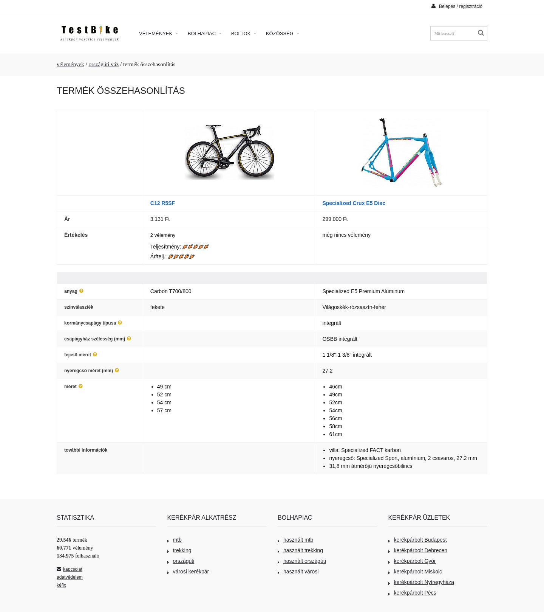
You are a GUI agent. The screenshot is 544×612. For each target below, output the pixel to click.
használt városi (298, 572)
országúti (181, 561)
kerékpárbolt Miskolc (415, 572)
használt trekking (300, 550)
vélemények (70, 64)
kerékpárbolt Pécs (412, 593)
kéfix (61, 585)
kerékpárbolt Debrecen (418, 550)
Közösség (282, 33)
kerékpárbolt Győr (412, 561)
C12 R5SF (162, 203)
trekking (179, 550)
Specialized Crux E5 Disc (353, 203)
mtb (174, 540)
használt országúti (302, 561)
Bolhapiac (204, 33)
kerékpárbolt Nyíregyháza (421, 582)
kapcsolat (69, 569)
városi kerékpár (188, 572)
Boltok (243, 33)
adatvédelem (70, 577)
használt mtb (295, 540)
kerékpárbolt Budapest (417, 540)
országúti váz (103, 64)
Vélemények (158, 33)
